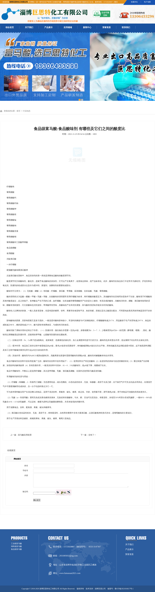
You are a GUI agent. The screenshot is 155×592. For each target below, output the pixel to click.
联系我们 (126, 27)
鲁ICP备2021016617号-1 (124, 589)
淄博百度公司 (100, 589)
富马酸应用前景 (25, 435)
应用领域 (68, 27)
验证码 (25, 492)
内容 (26, 475)
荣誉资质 (106, 27)
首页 (18, 111)
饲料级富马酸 (16, 546)
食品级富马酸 (16, 549)
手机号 (25, 471)
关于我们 (29, 27)
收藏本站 (134, 2)
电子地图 (147, 2)
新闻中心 (87, 27)
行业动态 (26, 111)
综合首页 (10, 27)
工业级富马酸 (16, 544)
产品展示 (48, 27)
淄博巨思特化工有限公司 (18, 2)
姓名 (26, 466)
